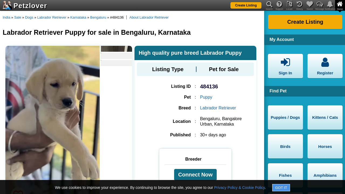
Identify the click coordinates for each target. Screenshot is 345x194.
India (6, 17)
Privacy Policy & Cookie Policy (239, 187)
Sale (17, 17)
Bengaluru (98, 17)
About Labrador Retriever (149, 17)
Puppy (206, 97)
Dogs (29, 17)
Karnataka (78, 17)
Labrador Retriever (51, 17)
